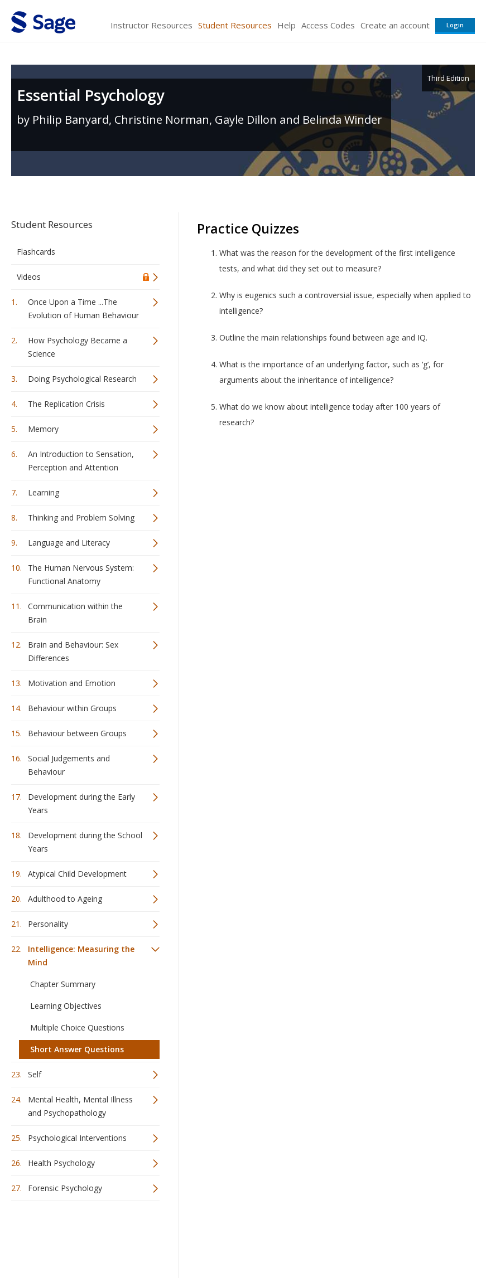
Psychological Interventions (77, 1138)
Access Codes (328, 25)
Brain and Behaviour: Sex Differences (73, 651)
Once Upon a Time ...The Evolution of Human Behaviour (83, 308)
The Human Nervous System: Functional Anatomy (81, 574)
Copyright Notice (339, 1236)
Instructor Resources (151, 25)
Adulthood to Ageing (65, 898)
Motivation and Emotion (72, 683)
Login (455, 25)
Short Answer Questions (77, 1049)
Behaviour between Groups (77, 733)
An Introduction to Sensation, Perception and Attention (81, 461)
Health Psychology (61, 1163)
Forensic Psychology (65, 1188)
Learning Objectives (66, 1005)
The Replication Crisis (66, 404)
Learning (43, 492)
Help (286, 25)
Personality (48, 924)
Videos (29, 276)
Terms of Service (270, 1236)
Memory (43, 429)
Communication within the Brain (75, 613)
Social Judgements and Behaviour (69, 765)
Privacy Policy (401, 1236)
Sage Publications (74, 1236)
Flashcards (36, 251)
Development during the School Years (85, 842)
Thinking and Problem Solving (81, 517)
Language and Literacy (69, 542)
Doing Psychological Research (82, 378)
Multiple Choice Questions (77, 1027)
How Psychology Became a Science (77, 347)
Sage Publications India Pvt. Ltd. (173, 1236)
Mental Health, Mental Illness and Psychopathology (80, 1106)
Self (34, 1074)
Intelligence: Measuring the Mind (81, 956)
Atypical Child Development (77, 873)
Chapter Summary (62, 984)
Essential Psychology (90, 95)
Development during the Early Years (81, 803)
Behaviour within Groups (72, 708)
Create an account (395, 25)
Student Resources (235, 25)
